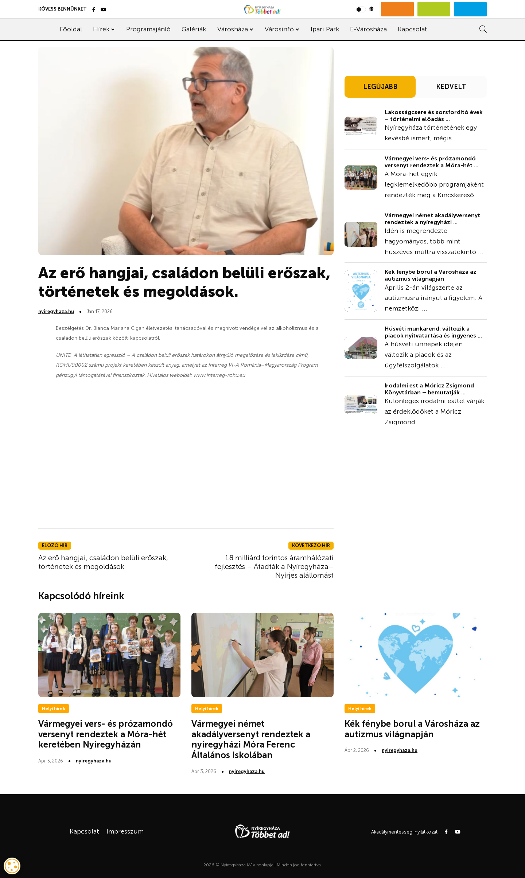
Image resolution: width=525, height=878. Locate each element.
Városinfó (279, 29)
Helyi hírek (53, 708)
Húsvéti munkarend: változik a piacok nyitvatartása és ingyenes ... (433, 332)
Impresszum (125, 831)
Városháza (232, 29)
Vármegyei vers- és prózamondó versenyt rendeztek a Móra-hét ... (431, 162)
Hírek (101, 29)
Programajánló (148, 29)
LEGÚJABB (380, 87)
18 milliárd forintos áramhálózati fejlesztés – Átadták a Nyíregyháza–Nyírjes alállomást (274, 566)
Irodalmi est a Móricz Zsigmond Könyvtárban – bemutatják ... (429, 389)
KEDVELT (451, 87)
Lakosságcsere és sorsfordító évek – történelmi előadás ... (434, 115)
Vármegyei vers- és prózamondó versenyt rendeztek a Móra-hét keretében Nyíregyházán (105, 734)
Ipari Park (325, 29)
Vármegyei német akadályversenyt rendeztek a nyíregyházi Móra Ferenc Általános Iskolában (250, 739)
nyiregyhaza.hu (56, 311)
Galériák (194, 29)
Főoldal (71, 29)
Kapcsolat (412, 29)
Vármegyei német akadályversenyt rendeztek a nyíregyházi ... (432, 219)
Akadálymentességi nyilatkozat (404, 832)
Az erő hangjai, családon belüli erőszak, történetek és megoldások (103, 562)
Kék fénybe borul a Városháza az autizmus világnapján (431, 275)
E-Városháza (368, 29)
